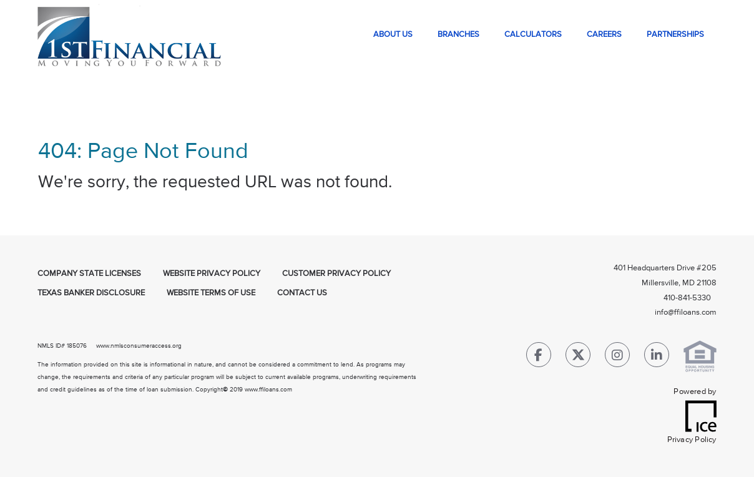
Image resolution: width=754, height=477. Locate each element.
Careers (604, 35)
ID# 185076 (70, 346)
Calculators (533, 35)
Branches (458, 35)
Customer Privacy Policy (336, 274)
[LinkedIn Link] (656, 357)
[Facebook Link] (538, 357)
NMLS (45, 346)
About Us (393, 35)
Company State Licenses (89, 274)
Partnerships (675, 35)
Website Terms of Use (211, 293)
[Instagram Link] (617, 357)
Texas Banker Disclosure (91, 293)
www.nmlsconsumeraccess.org (139, 346)
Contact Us (302, 293)
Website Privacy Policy (211, 274)
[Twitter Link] (578, 357)
